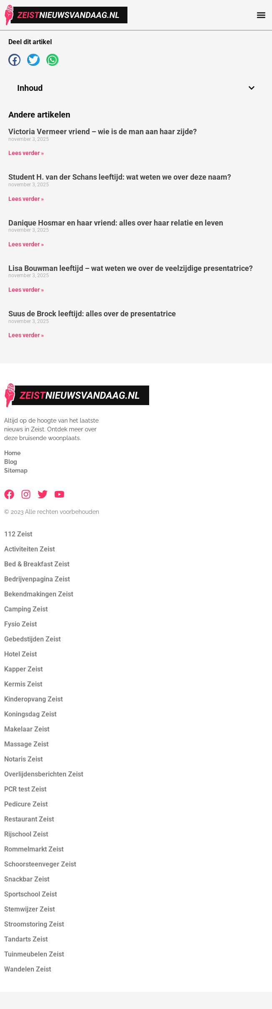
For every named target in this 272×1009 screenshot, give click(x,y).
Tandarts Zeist (26, 939)
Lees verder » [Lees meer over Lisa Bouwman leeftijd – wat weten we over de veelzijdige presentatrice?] (26, 289)
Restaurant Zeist (29, 819)
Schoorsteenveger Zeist (40, 864)
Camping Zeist (26, 609)
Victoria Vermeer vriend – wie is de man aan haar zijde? (102, 131)
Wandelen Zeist (27, 969)
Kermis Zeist (23, 684)
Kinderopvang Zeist (33, 699)
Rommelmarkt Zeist (34, 849)
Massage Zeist (26, 744)
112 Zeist (18, 534)
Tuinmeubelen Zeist (34, 954)
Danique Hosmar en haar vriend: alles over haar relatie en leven (115, 222)
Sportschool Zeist (30, 894)
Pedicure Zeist (26, 804)
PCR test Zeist (25, 789)
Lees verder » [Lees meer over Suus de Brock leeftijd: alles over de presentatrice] (26, 335)
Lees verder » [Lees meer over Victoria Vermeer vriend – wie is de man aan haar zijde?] (26, 153)
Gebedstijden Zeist (32, 639)
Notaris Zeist (23, 759)
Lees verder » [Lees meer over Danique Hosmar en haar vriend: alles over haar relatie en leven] (26, 244)
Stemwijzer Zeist (29, 909)
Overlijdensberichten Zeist (43, 774)
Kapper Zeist (23, 669)
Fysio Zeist (20, 624)
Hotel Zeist (20, 654)
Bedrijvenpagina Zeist (37, 579)
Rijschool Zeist (26, 834)
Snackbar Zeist (26, 879)
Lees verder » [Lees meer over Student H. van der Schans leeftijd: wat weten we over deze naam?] (26, 198)
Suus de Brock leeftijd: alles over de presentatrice (92, 313)
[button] (261, 15)
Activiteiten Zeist (29, 549)
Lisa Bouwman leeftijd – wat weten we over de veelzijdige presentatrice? (130, 268)
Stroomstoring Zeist (34, 924)
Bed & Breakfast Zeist (36, 564)
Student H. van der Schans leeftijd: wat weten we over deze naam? (119, 177)
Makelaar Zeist (26, 729)
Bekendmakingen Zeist (38, 594)
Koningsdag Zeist (30, 714)
